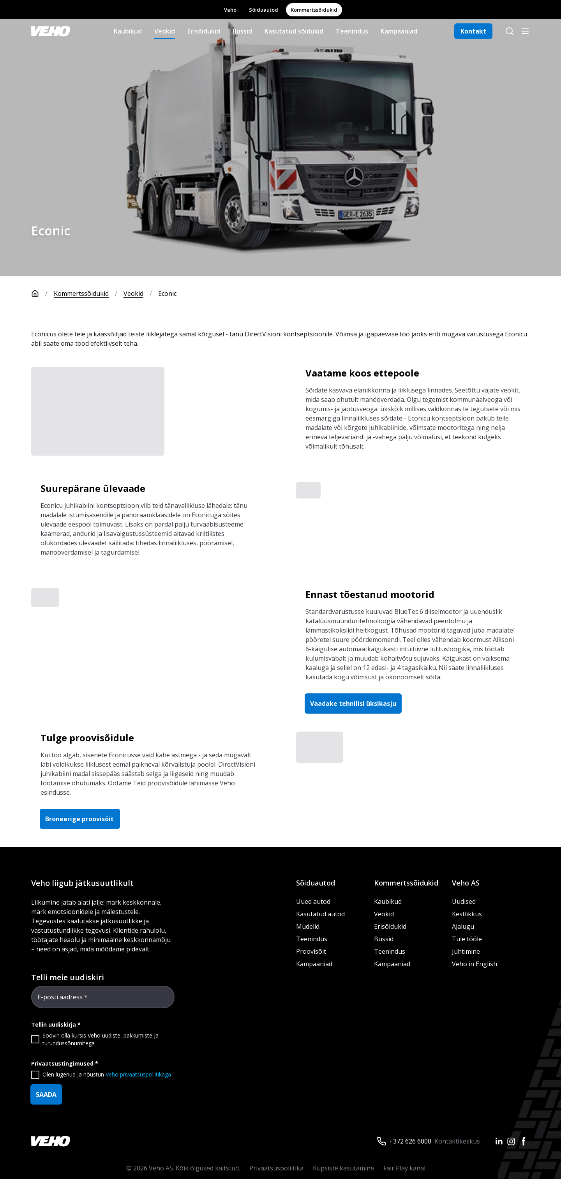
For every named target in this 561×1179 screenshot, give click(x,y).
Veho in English (474, 964)
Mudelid (307, 926)
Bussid (242, 31)
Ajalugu (463, 926)
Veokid (164, 31)
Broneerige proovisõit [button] (80, 819)
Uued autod (313, 901)
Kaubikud (128, 31)
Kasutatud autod (320, 914)
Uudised (464, 901)
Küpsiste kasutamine (343, 1168)
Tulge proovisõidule (88, 737)
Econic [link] (168, 293)
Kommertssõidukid (314, 9)
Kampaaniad (399, 31)
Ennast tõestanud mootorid (369, 594)
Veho (230, 9)
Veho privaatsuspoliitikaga (138, 1074)
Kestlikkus (467, 914)
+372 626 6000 (410, 1141)
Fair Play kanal (404, 1168)
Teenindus (352, 31)
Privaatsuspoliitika (276, 1168)
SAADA (46, 1094)
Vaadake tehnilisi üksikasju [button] (353, 703)
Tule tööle (467, 939)
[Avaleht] (42, 293)
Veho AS (466, 882)
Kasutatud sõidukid (294, 31)
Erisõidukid (203, 31)
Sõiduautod (263, 9)
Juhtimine (467, 951)
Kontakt (473, 31)
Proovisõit (311, 951)
